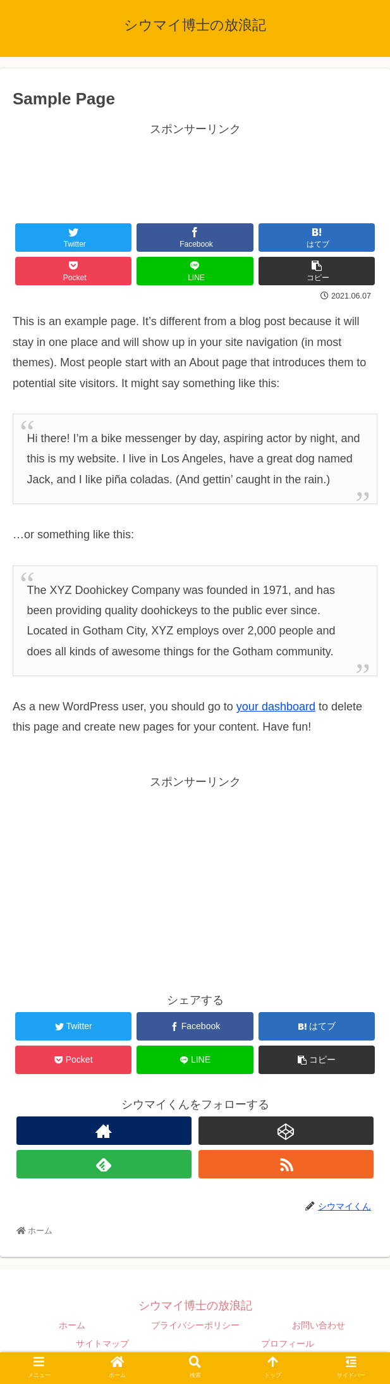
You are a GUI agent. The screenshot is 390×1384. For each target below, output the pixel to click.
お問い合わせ (318, 1325)
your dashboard (275, 706)
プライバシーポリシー (195, 1325)
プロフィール (287, 1343)
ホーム (72, 1325)
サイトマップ (102, 1343)
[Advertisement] (195, 170)
